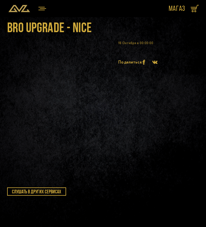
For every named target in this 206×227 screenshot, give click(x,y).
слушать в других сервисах (36, 192)
